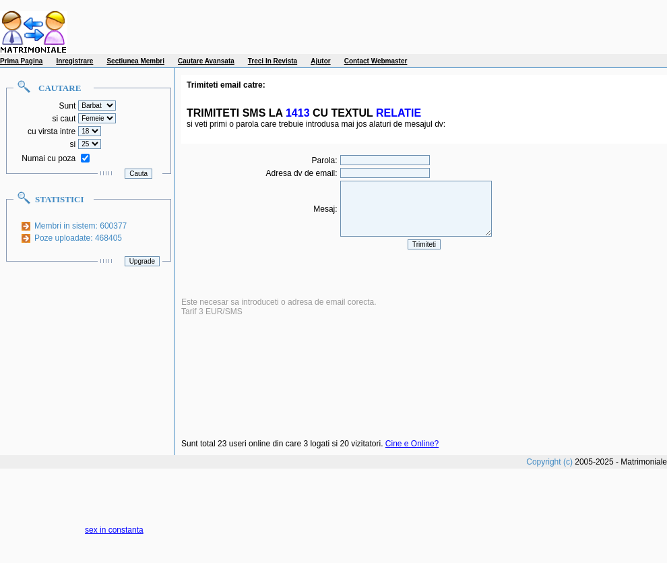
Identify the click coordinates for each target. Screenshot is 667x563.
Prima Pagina (21, 61)
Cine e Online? (412, 443)
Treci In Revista (272, 61)
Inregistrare (74, 61)
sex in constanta (114, 530)
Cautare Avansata (206, 61)
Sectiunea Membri (135, 61)
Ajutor (320, 61)
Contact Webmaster (376, 61)
